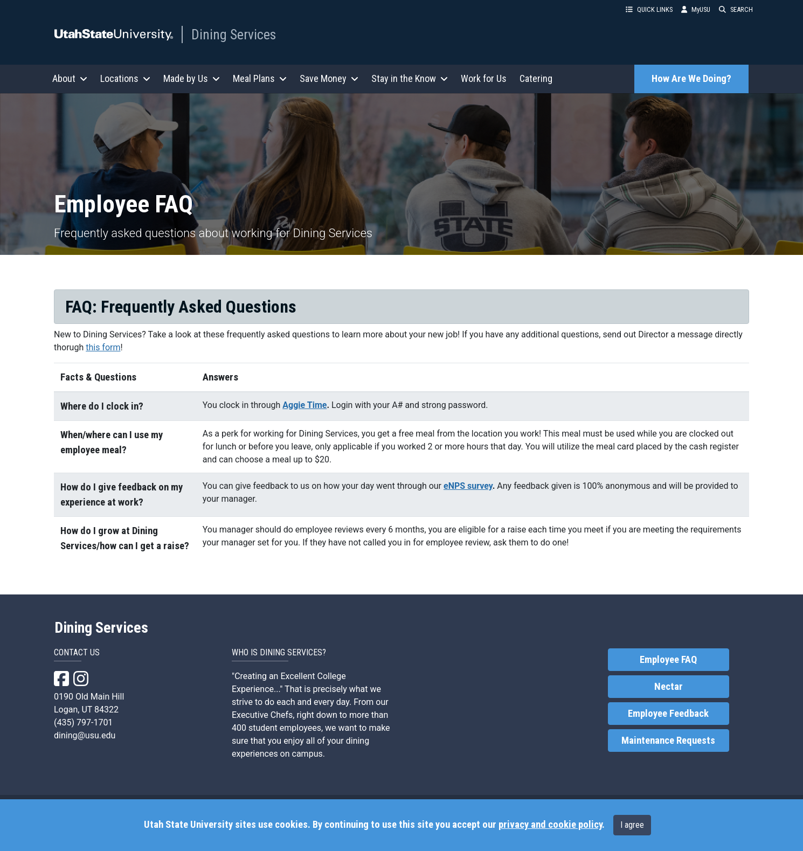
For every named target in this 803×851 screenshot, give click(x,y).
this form (103, 347)
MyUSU (695, 9)
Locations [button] (125, 78)
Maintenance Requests (668, 740)
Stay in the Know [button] (409, 78)
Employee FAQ (668, 660)
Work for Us (484, 78)
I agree (632, 825)
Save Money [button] (329, 78)
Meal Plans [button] (260, 78)
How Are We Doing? (691, 79)
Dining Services (233, 34)
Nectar (668, 687)
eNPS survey (468, 486)
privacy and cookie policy (550, 825)
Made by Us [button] (191, 78)
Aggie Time (304, 405)
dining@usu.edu (84, 735)
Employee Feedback (668, 713)
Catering (536, 78)
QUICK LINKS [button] (649, 9)
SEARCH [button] (736, 9)
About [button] (69, 78)
